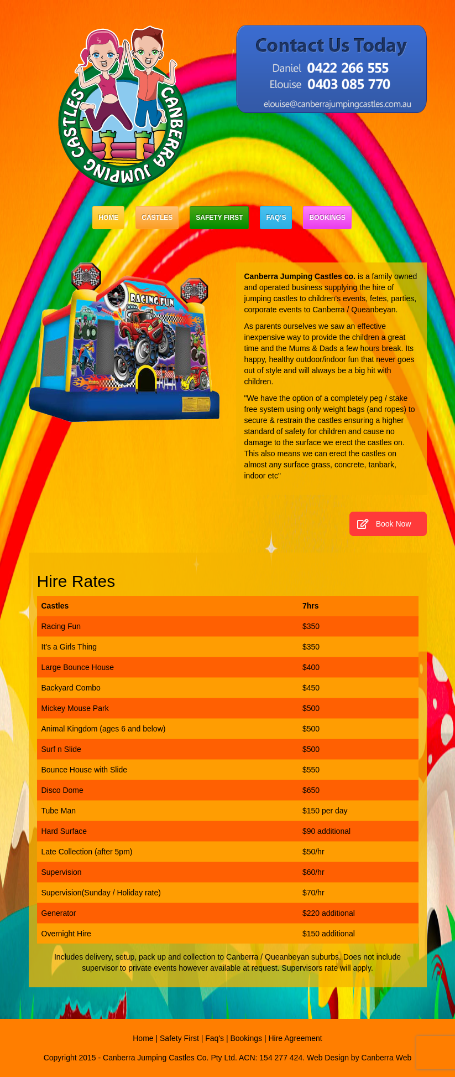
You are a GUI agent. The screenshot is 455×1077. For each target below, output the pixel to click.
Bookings (327, 217)
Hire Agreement (295, 1038)
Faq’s (276, 217)
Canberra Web (387, 1057)
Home (108, 217)
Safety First (219, 217)
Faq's (214, 1038)
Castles (157, 217)
